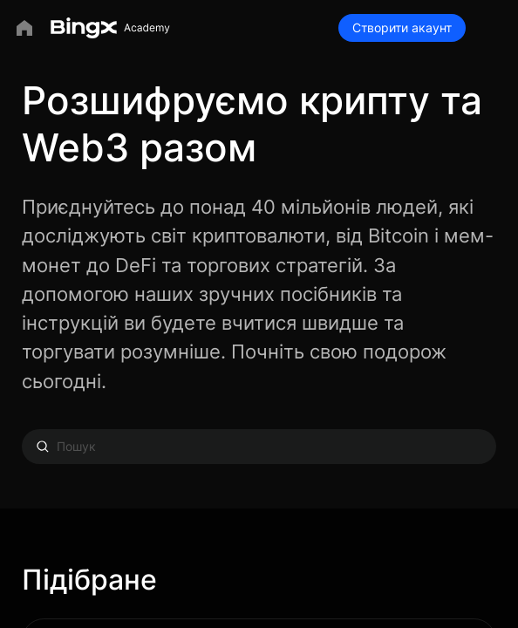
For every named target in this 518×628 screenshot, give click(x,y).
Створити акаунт (402, 27)
